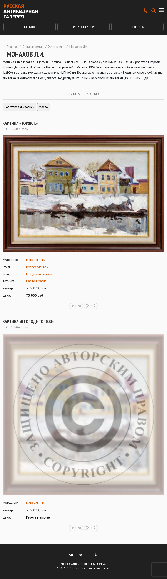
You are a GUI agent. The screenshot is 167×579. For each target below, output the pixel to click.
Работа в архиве (38, 517)
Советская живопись (19, 107)
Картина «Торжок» (20, 123)
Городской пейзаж (39, 274)
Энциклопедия (33, 47)
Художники (56, 47)
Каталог (29, 27)
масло (42, 281)
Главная (12, 47)
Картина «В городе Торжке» (29, 321)
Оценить (137, 27)
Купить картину (83, 27)
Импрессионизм (37, 267)
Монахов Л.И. (35, 260)
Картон (31, 281)
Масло (43, 107)
